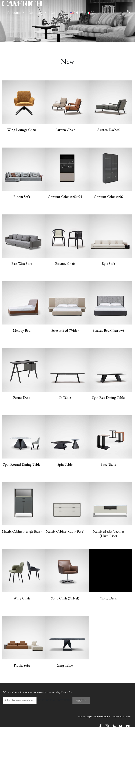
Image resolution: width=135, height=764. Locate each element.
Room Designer (102, 716)
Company (38, 13)
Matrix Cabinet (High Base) (21, 531)
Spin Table (64, 464)
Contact (59, 13)
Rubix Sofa (22, 665)
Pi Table (65, 397)
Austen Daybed (108, 129)
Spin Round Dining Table (21, 464)
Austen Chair (65, 129)
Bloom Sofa (21, 196)
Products (16, 13)
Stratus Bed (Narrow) (108, 330)
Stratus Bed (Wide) (65, 330)
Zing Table (65, 665)
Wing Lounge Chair (21, 129)
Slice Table (108, 464)
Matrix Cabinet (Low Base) (65, 531)
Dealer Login (85, 716)
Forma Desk (21, 397)
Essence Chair (65, 263)
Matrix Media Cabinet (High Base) (108, 533)
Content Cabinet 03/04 (65, 196)
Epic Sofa (108, 263)
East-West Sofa (21, 263)
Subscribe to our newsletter (37, 700)
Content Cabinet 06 (108, 196)
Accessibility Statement (121, 739)
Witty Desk (108, 598)
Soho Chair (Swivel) (65, 598)
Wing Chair (21, 598)
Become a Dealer (122, 716)
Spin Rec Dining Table (108, 397)
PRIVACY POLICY (122, 735)
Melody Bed (21, 330)
